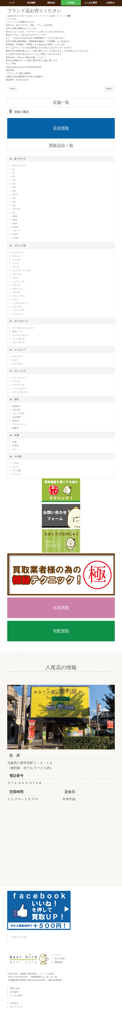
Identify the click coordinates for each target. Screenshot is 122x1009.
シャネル (16, 260)
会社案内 (14, 992)
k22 (14, 198)
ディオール (17, 314)
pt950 (14, 223)
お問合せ (14, 1003)
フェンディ (17, 274)
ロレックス (20, 371)
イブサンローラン (20, 303)
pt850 (14, 216)
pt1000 (15, 227)
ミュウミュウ (18, 281)
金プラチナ (20, 158)
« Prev (12, 89)
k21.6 (14, 194)
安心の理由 (60, 958)
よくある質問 (16, 995)
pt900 (14, 220)
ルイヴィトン (18, 252)
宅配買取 (61, 631)
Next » (109, 89)
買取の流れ (15, 988)
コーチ (15, 278)
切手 (16, 399)
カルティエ (17, 289)
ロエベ (15, 299)
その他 (17, 456)
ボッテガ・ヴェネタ (21, 270)
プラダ (15, 267)
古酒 (16, 435)
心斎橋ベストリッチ (59, 16)
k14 (14, 187)
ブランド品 (20, 245)
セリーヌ (16, 285)
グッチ (15, 263)
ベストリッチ (19, 937)
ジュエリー (20, 349)
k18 (14, 191)
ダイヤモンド (21, 321)
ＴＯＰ (58, 955)
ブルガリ (16, 292)
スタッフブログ (41, 16)
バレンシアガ (18, 296)
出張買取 (61, 607)
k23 (14, 202)
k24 (14, 205)
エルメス (16, 256)
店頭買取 (61, 128)
